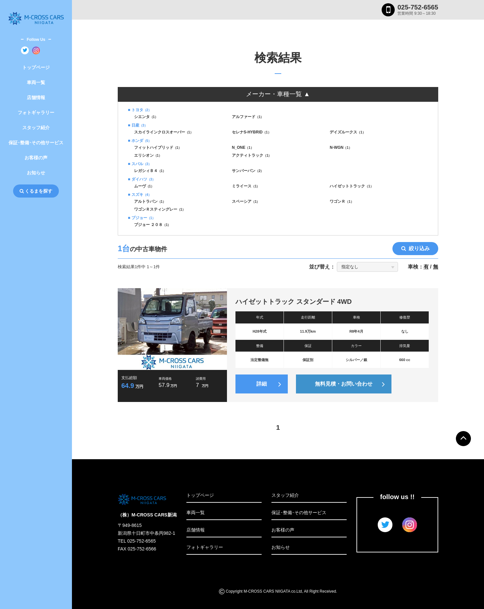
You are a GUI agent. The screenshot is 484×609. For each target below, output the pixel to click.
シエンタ (146, 116)
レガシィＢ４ (150, 170)
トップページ (36, 67)
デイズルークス (348, 132)
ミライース (246, 186)
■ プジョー (141, 218)
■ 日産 (137, 125)
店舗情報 (36, 97)
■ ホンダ (139, 140)
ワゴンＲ (342, 201)
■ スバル (139, 164)
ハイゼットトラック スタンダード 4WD (293, 301)
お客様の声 (36, 157)
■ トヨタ (139, 110)
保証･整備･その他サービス (36, 142)
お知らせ (36, 172)
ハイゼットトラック (351, 186)
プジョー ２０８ (152, 224)
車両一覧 (36, 82)
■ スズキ (139, 194)
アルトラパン (150, 201)
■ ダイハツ (141, 179)
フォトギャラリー (36, 112)
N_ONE (243, 147)
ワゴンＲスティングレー (160, 209)
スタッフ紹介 (36, 127)
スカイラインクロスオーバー (164, 132)
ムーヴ (144, 186)
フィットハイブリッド (158, 147)
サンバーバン (248, 170)
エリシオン (148, 155)
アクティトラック (252, 155)
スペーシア (246, 201)
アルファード (248, 116)
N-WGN (341, 147)
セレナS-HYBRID (251, 132)
